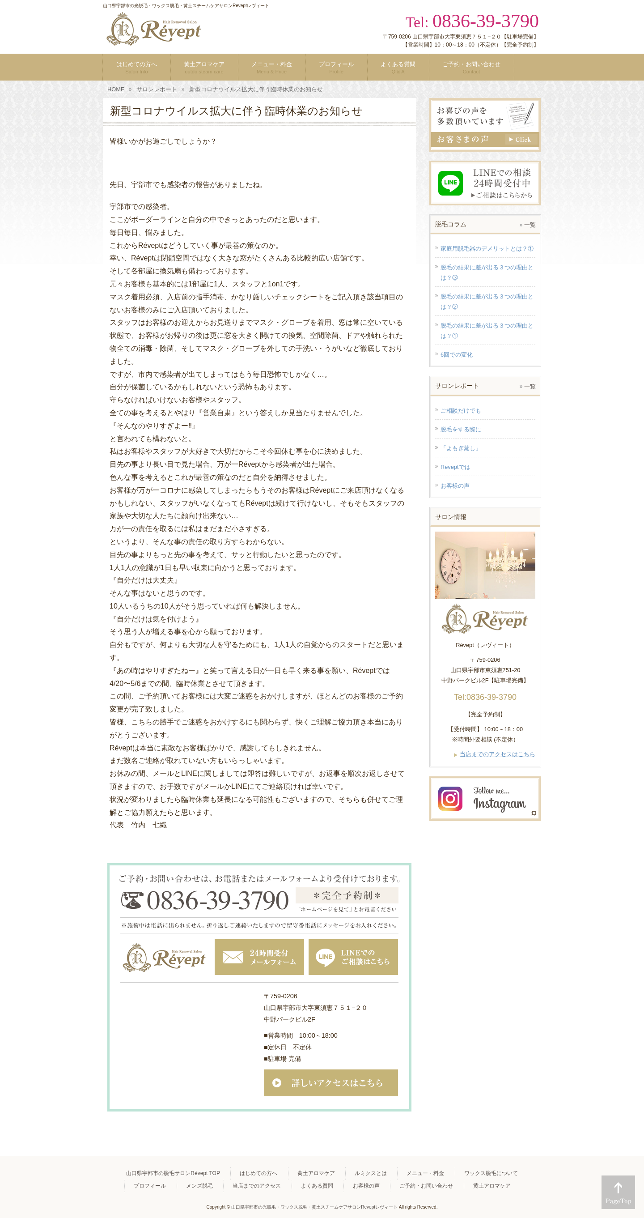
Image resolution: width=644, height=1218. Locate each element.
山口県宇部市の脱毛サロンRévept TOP (173, 1173)
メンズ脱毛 (199, 1186)
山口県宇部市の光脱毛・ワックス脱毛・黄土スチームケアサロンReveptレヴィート (314, 1207)
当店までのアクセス (257, 1186)
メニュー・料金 (425, 1173)
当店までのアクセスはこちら (497, 754)
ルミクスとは (371, 1173)
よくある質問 (317, 1186)
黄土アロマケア (316, 1173)
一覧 (530, 224)
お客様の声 (366, 1186)
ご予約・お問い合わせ (426, 1186)
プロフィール (150, 1186)
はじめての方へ (258, 1173)
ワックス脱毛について (491, 1173)
